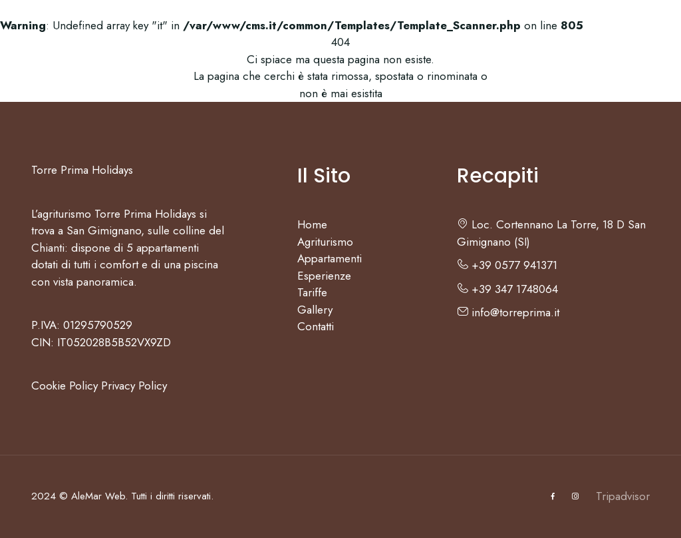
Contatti (548, 36)
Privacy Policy (134, 386)
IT (603, 36)
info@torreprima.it (508, 312)
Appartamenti (247, 36)
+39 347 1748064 (507, 289)
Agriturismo (150, 36)
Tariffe (421, 36)
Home (82, 36)
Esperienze (346, 36)
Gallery (481, 36)
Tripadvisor (623, 496)
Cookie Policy (64, 386)
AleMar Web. (99, 496)
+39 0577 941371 (507, 265)
